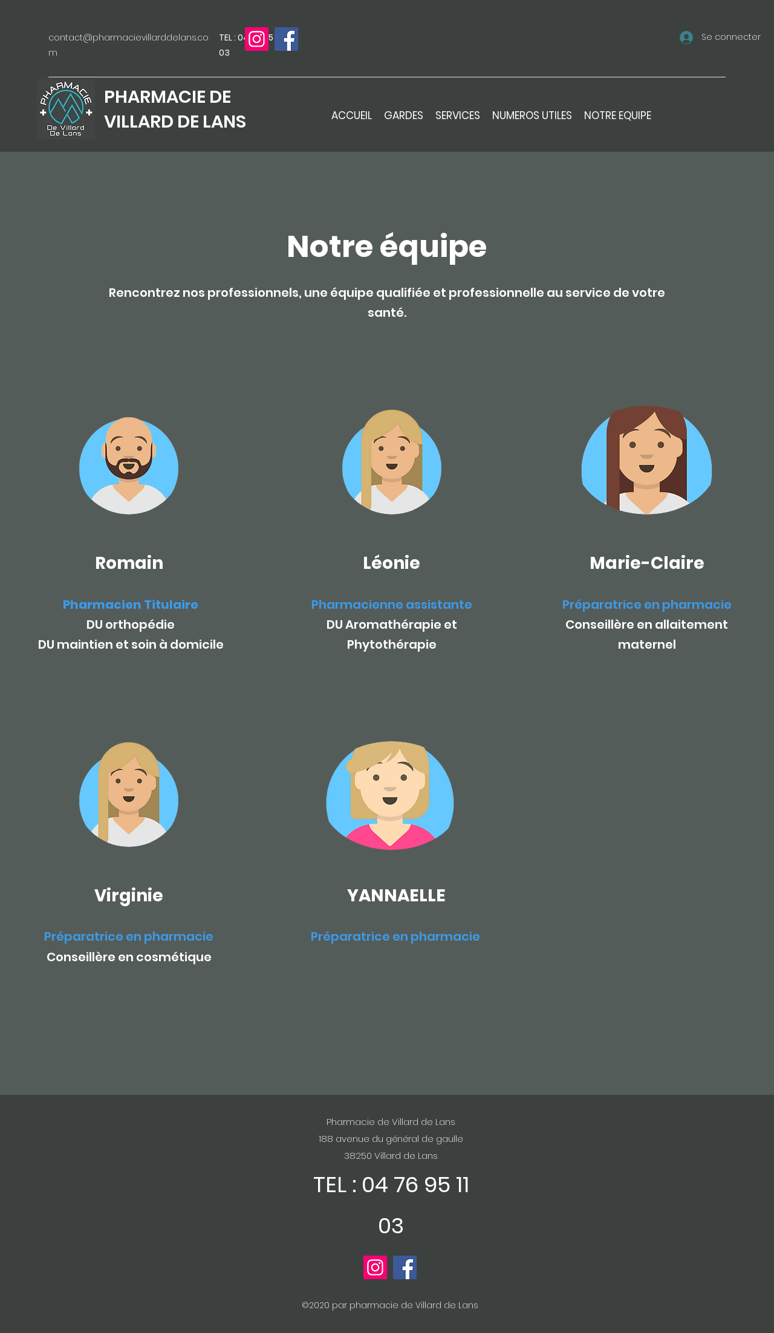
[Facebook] (286, 39)
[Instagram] (256, 39)
